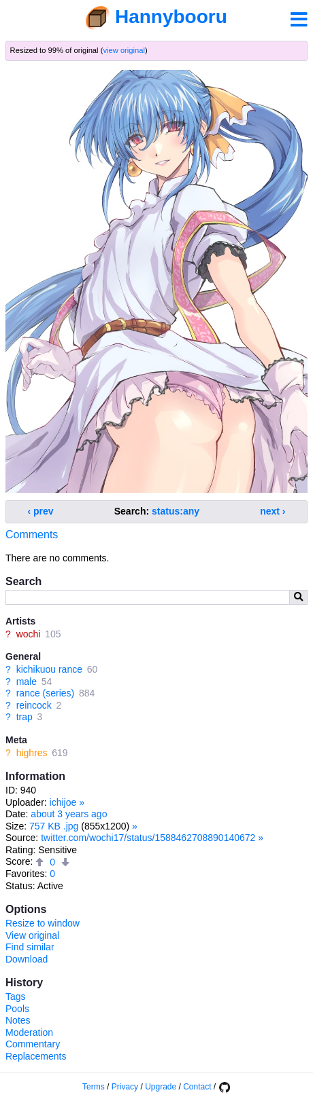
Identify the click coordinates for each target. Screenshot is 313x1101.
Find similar (29, 946)
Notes (18, 1020)
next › (272, 511)
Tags (15, 996)
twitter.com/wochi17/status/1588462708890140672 (148, 837)
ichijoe (63, 802)
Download (26, 959)
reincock (34, 705)
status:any (175, 511)
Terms (93, 1086)
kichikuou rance (49, 669)
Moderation (29, 1032)
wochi (28, 634)
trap (24, 716)
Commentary (32, 1044)
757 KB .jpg (53, 826)
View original (32, 935)
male (26, 681)
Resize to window (42, 923)
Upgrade (160, 1086)
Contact (197, 1086)
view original (124, 50)
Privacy (125, 1086)
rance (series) (45, 693)
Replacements (36, 1056)
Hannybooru (171, 16)
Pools (17, 1008)
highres (32, 752)
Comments (31, 534)
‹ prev (41, 511)
